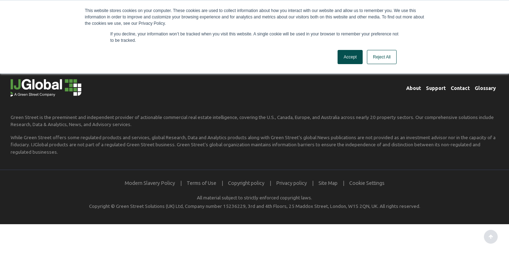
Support (436, 88)
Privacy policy (291, 183)
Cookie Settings (367, 183)
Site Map (328, 183)
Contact (460, 88)
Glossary (485, 88)
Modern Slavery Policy (150, 183)
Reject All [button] (382, 57)
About (413, 88)
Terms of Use (201, 183)
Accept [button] (350, 57)
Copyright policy (246, 183)
